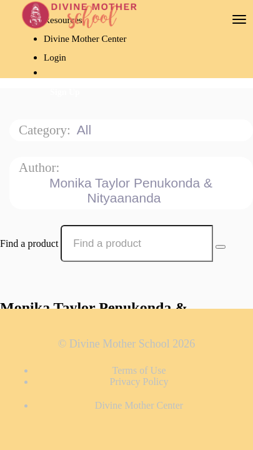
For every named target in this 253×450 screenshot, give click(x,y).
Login (55, 57)
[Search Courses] (221, 247)
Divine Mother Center (85, 39)
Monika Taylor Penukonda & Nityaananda (130, 190)
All (86, 129)
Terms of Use (139, 370)
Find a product (29, 243)
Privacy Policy (139, 381)
